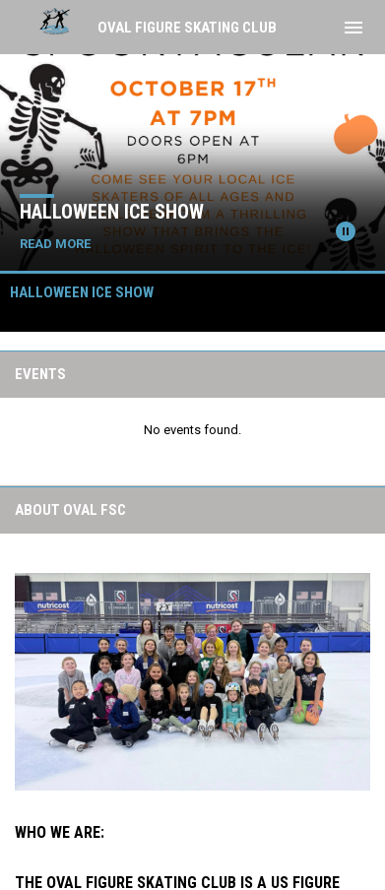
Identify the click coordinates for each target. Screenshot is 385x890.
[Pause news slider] (345, 231)
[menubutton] (353, 27)
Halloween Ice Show (112, 211)
